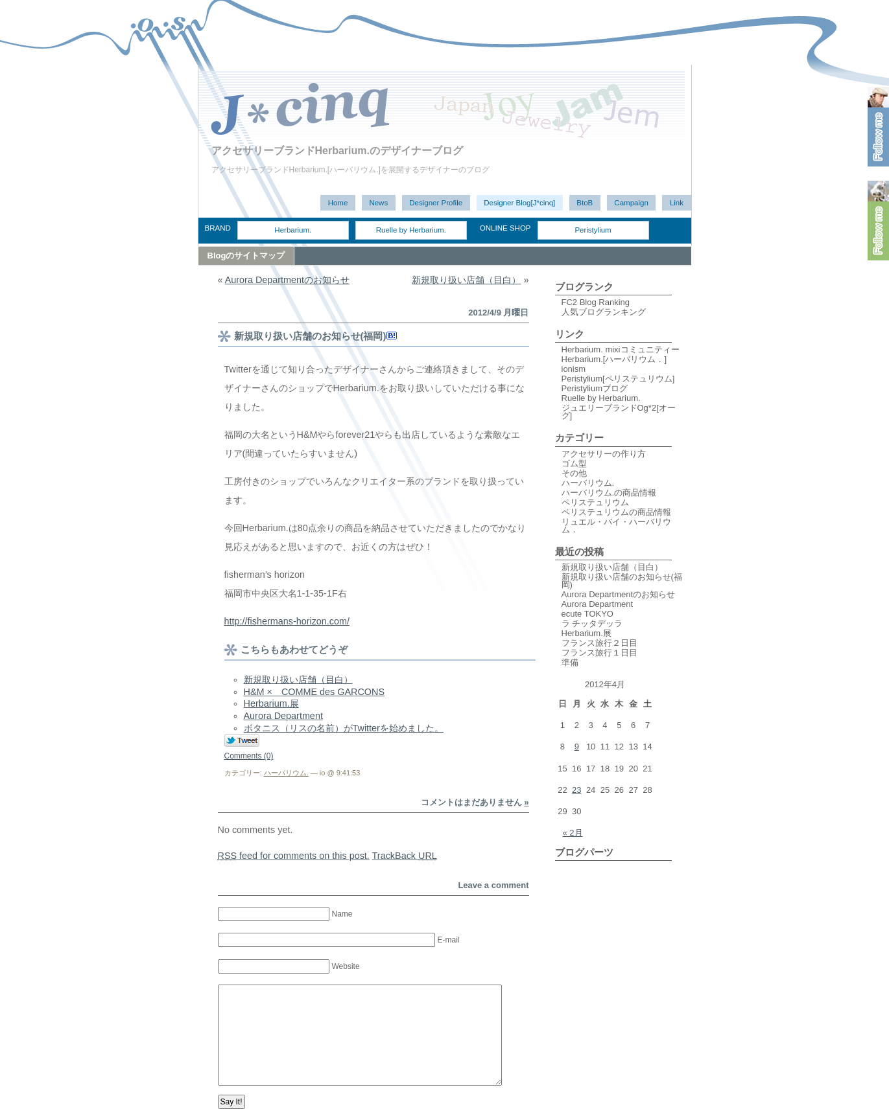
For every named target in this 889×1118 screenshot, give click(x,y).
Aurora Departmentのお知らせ (287, 280)
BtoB (584, 203)
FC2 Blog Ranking (596, 302)
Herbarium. (292, 230)
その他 (574, 473)
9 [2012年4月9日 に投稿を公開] (577, 746)
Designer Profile (435, 203)
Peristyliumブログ (595, 388)
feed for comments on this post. (294, 855)
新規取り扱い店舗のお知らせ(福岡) (310, 335)
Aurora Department (283, 716)
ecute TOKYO (587, 614)
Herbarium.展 (271, 703)
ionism (574, 369)
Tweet (242, 741)
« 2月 (573, 833)
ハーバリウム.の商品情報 (609, 492)
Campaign (631, 203)
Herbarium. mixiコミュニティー (621, 349)
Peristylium (593, 230)
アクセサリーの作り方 (604, 454)
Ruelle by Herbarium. (411, 230)
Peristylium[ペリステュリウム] (618, 378)
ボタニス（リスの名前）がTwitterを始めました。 (344, 728)
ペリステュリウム (595, 502)
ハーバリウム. (286, 773)
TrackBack (404, 855)
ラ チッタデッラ (592, 623)
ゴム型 (574, 463)
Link (676, 203)
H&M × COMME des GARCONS (314, 692)
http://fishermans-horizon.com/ (287, 621)
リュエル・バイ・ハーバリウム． (616, 525)
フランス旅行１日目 (599, 652)
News (378, 203)
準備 (570, 662)
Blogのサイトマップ (246, 255)
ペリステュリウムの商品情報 (616, 512)
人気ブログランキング (604, 312)
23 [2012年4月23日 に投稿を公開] (576, 790)
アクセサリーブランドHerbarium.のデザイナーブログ (337, 150)
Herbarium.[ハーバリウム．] (614, 359)
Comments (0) (249, 755)
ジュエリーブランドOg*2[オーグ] (619, 411)
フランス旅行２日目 (599, 643)
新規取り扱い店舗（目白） (466, 280)
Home (338, 203)
